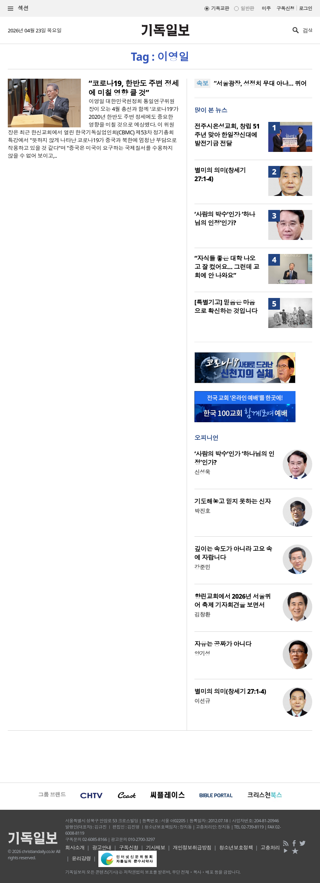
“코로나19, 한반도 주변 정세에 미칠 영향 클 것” (134, 88)
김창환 (202, 614)
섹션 (18, 8)
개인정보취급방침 (192, 847)
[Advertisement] (160, 755)
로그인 (305, 8)
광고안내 (102, 847)
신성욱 (202, 472)
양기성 (202, 653)
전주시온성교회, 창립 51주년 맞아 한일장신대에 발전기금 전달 (227, 135)
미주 (266, 8)
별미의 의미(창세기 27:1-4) (230, 691)
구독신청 (285, 8)
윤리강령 (81, 858)
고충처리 (270, 847)
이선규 (202, 701)
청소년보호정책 (236, 847)
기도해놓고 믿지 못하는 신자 (232, 501)
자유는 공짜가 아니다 (222, 644)
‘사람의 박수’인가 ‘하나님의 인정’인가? (224, 218)
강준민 (202, 567)
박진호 (202, 511)
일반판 (247, 8)
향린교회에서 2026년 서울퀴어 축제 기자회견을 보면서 (232, 600)
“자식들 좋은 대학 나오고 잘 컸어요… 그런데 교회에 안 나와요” (226, 267)
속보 (202, 83)
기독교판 (220, 8)
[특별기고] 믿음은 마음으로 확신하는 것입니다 (225, 306)
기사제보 (155, 847)
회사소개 (75, 847)
